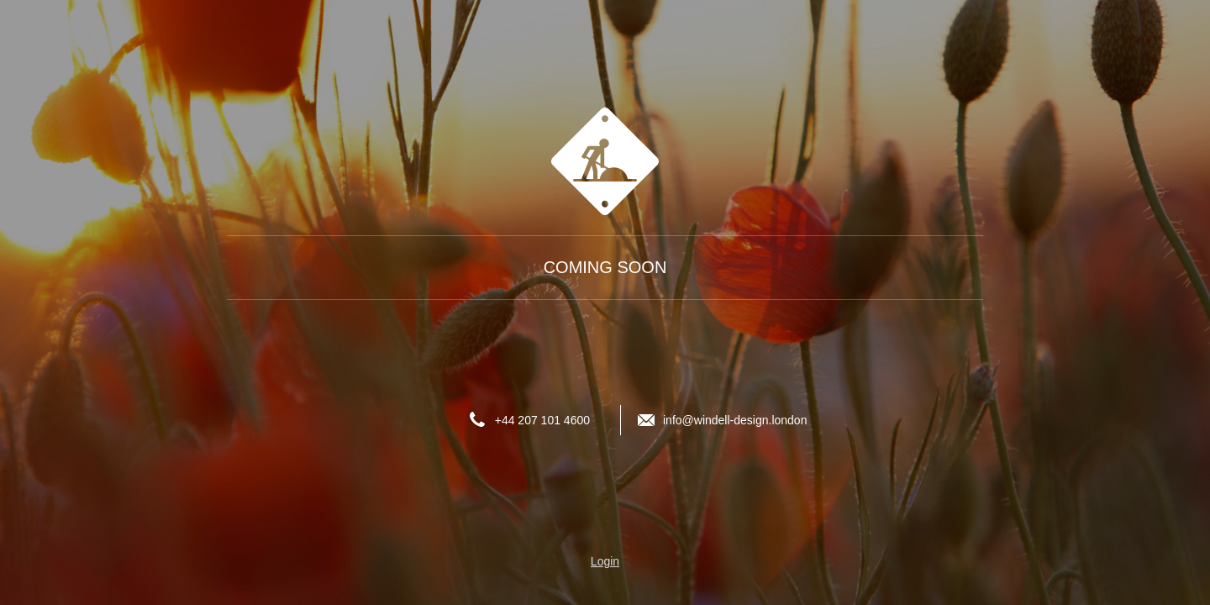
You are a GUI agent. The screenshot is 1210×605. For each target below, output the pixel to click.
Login (605, 561)
